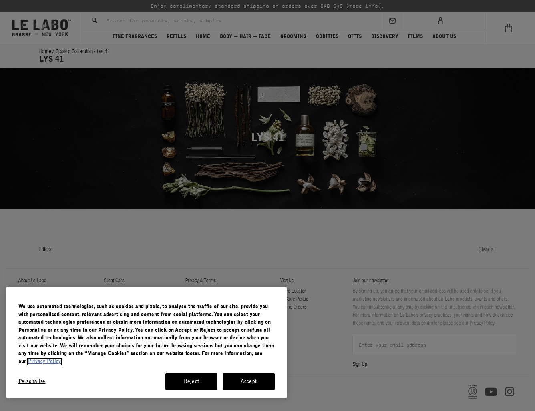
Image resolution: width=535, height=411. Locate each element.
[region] (146, 342)
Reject (191, 381)
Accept (249, 381)
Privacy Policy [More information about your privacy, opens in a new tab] (44, 361)
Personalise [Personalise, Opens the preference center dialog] (31, 381)
